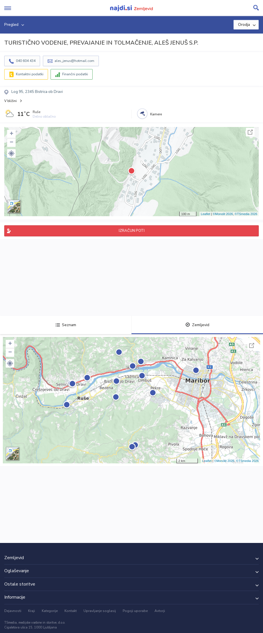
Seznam (65, 325)
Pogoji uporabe (135, 611)
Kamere (156, 114)
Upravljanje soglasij (100, 611)
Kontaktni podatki (29, 74)
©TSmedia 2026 (246, 214)
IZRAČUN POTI (132, 230)
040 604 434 (26, 61)
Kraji (31, 611)
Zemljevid (197, 325)
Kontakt (70, 611)
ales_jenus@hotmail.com (74, 61)
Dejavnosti (12, 611)
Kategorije (50, 611)
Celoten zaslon (250, 132)
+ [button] (11, 134)
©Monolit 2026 (223, 214)
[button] (11, 153)
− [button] (11, 142)
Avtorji (160, 611)
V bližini (10, 101)
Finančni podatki (75, 74)
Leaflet (205, 214)
